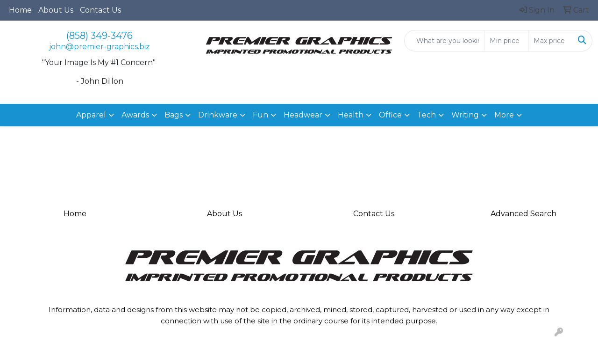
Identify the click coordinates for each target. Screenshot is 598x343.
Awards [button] (135, 114)
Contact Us (100, 10)
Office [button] (390, 114)
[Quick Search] (444, 40)
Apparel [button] (91, 114)
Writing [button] (465, 114)
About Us (55, 10)
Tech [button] (426, 114)
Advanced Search (523, 213)
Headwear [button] (303, 114)
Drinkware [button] (217, 114)
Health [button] (350, 114)
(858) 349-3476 (99, 35)
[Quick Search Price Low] (506, 40)
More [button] (504, 114)
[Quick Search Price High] (550, 40)
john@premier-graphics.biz (99, 46)
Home (20, 10)
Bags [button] (173, 114)
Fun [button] (260, 114)
